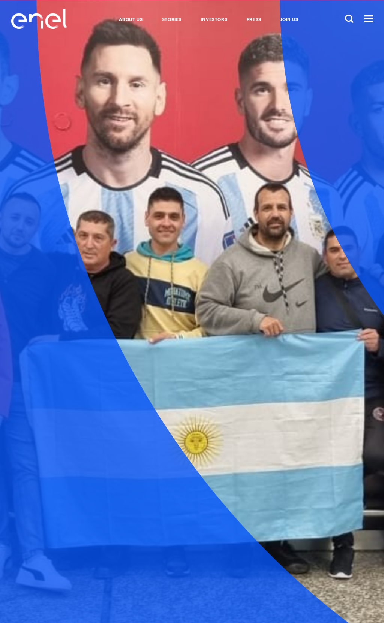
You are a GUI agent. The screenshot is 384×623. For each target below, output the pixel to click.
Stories (172, 19)
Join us (289, 19)
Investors (214, 19)
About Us (130, 19)
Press (254, 19)
